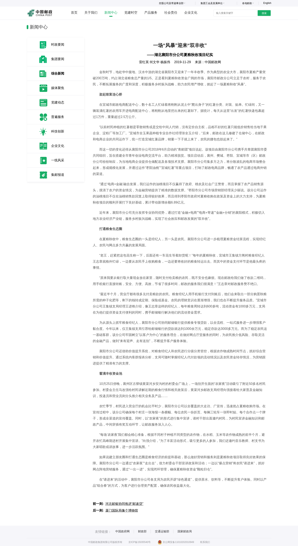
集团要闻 (57, 59)
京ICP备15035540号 (139, 542)
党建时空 (130, 12)
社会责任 (170, 12)
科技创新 (57, 131)
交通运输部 (162, 531)
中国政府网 (122, 531)
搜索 (264, 13)
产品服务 (150, 12)
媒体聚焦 (57, 88)
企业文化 (190, 12)
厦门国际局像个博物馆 (121, 510)
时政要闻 (57, 44)
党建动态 (57, 102)
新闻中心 (110, 12)
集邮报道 (57, 174)
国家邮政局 (185, 531)
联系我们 (205, 542)
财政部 (142, 531)
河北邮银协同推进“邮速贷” (124, 503)
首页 (74, 12)
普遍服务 (57, 117)
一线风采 (57, 160)
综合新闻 (57, 73)
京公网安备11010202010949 (176, 542)
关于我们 (90, 12)
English (267, 3)
